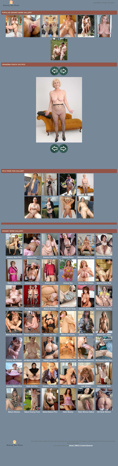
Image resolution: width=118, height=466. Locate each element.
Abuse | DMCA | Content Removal (81, 460)
